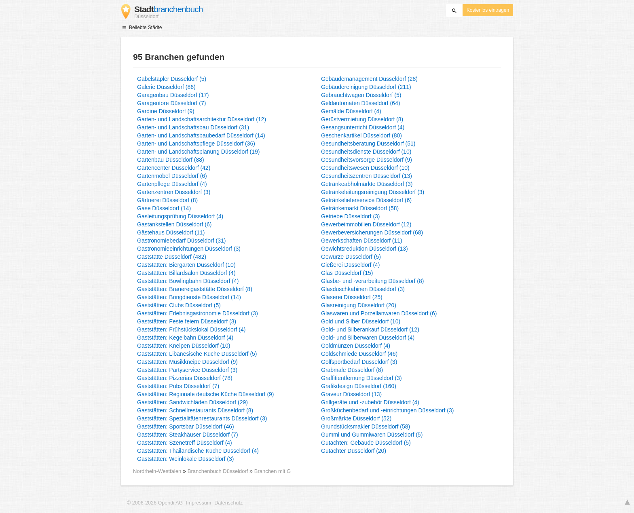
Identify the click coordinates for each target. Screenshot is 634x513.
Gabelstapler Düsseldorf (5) (171, 79)
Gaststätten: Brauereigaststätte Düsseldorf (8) (194, 289)
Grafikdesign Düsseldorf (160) (358, 386)
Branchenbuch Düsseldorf (218, 471)
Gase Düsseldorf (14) (164, 208)
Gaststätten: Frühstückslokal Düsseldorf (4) (191, 329)
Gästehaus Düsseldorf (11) (171, 232)
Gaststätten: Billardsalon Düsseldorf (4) (186, 273)
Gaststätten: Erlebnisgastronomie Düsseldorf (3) (197, 313)
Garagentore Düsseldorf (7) (171, 103)
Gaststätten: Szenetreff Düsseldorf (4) (184, 442)
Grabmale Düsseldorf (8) (352, 370)
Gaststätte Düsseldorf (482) (171, 256)
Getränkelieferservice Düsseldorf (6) (366, 200)
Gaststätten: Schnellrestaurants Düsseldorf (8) (195, 410)
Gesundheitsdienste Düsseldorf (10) (366, 151)
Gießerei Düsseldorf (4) (350, 265)
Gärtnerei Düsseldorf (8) (167, 200)
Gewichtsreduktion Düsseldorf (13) (364, 248)
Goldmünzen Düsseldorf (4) (355, 345)
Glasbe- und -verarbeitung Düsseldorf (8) (372, 281)
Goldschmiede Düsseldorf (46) (359, 353)
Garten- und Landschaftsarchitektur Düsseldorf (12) (201, 119)
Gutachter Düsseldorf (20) (353, 451)
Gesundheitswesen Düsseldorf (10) (365, 168)
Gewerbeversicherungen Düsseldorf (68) (372, 232)
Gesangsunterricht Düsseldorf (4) (362, 127)
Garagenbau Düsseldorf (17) (173, 95)
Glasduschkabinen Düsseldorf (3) (363, 289)
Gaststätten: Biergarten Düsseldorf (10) (186, 265)
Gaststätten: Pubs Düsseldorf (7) (178, 386)
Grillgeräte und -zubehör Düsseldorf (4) (370, 402)
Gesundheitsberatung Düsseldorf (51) (368, 143)
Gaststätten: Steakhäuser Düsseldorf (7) (187, 434)
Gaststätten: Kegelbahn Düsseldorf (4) (185, 337)
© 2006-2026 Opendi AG (155, 503)
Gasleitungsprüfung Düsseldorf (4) (180, 216)
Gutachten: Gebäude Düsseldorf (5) (366, 442)
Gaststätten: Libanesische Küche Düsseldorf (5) (197, 353)
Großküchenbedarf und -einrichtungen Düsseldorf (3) (387, 410)
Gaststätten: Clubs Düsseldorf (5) (179, 305)
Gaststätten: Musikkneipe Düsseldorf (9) (187, 362)
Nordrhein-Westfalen (157, 471)
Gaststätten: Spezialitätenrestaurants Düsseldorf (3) (202, 418)
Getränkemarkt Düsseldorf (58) (360, 208)
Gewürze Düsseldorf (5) (351, 256)
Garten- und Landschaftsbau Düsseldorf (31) (193, 127)
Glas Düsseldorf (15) (347, 273)
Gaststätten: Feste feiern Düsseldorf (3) (186, 321)
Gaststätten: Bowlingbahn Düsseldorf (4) (188, 281)
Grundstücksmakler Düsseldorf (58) (365, 426)
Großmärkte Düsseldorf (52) (356, 418)
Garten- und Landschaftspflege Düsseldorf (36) (196, 143)
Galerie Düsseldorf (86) (166, 87)
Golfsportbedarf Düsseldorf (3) (359, 362)
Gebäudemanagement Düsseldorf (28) (369, 79)
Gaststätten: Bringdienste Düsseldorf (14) (189, 297)
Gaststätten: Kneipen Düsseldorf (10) (183, 345)
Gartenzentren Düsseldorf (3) (173, 192)
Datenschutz (228, 503)
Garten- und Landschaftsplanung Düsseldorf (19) (198, 151)
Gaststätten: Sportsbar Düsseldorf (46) (185, 426)
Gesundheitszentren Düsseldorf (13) (366, 176)
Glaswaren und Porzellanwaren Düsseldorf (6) (379, 313)
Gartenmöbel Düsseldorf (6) (172, 176)
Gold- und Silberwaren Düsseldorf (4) (367, 337)
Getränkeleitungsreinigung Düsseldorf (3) (372, 192)
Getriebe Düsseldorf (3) (350, 216)
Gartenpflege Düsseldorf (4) (172, 184)
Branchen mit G (272, 471)
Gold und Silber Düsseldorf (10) (360, 321)
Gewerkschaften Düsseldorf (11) (361, 240)
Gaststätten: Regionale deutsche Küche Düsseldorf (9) (205, 394)
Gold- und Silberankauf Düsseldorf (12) (370, 329)
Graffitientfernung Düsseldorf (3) (361, 378)
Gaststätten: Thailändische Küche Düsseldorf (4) (198, 451)
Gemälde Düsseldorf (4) (351, 111)
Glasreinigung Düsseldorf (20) (358, 305)
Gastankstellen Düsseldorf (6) (174, 224)
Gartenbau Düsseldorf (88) (170, 159)
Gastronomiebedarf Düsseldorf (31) (181, 240)
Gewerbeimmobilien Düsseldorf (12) (366, 224)
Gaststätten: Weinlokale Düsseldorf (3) (185, 459)
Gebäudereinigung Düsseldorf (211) (366, 87)
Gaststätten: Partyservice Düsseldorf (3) (187, 370)
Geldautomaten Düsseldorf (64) (360, 103)
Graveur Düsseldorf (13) (351, 394)
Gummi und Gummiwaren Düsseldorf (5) (372, 434)
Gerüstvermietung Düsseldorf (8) (362, 119)
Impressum (198, 503)
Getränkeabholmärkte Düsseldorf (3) (366, 184)
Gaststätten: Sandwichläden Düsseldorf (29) (192, 402)
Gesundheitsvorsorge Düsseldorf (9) (366, 159)
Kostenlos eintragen (488, 10)
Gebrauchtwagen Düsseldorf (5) (361, 95)
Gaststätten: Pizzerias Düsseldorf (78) (184, 378)
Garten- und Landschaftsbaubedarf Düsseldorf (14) (201, 135)
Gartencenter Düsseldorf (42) (173, 168)
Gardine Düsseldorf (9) (165, 111)
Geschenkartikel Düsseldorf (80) (361, 135)
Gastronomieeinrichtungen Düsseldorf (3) (189, 248)
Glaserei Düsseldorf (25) (352, 297)
